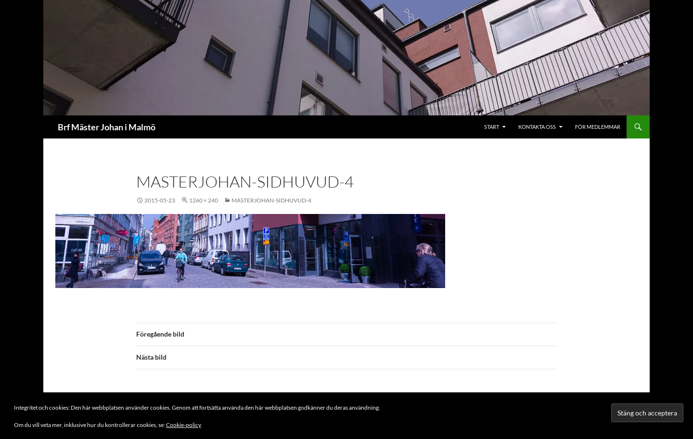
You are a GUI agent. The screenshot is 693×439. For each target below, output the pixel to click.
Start (491, 127)
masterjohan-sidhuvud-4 (271, 200)
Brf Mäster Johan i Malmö (106, 127)
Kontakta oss (537, 127)
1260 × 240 (203, 200)
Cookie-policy (183, 424)
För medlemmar (597, 127)
